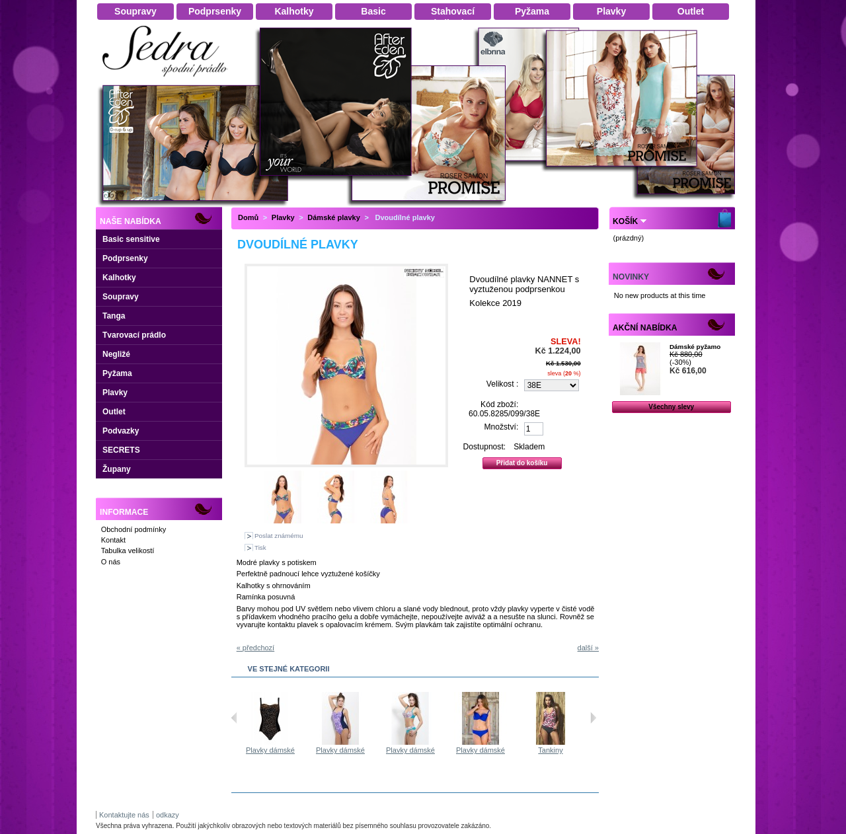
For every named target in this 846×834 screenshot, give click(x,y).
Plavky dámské (270, 750)
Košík (625, 221)
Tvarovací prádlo (134, 335)
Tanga (113, 316)
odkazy (167, 815)
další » (588, 648)
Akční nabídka (645, 327)
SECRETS (121, 450)
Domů (248, 217)
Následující (593, 718)
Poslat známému (278, 535)
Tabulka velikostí (128, 550)
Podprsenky (125, 258)
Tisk (260, 547)
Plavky (115, 392)
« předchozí (255, 648)
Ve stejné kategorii (289, 669)
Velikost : (502, 384)
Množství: (501, 427)
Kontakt (113, 540)
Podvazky (120, 431)
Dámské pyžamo (695, 346)
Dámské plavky (333, 217)
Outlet (114, 411)
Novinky (631, 277)
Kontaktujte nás (124, 815)
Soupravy (120, 296)
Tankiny (550, 750)
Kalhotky (119, 277)
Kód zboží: (499, 404)
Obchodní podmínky (133, 529)
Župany (116, 469)
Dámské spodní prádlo (168, 80)
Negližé (116, 354)
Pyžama (117, 373)
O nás (110, 562)
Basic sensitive (131, 239)
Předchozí (234, 718)
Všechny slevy (671, 406)
